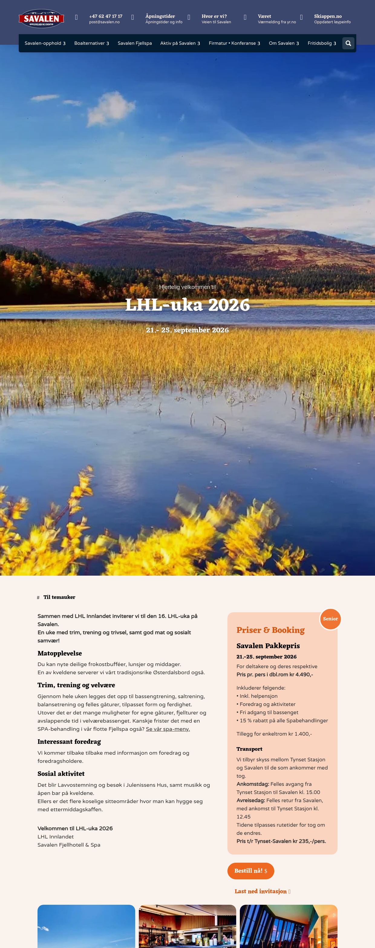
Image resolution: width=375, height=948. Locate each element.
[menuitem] (45, 43)
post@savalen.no (104, 22)
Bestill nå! (248, 871)
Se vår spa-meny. (168, 729)
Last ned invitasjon (261, 892)
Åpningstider (160, 16)
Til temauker (59, 597)
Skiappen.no (328, 16)
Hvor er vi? (214, 16)
